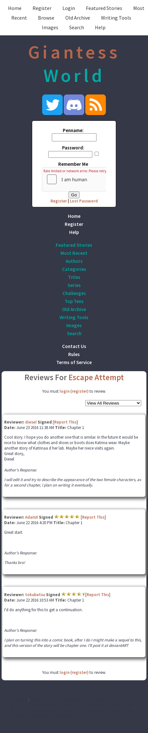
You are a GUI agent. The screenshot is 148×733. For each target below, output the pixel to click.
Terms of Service (74, 362)
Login (68, 8)
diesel (31, 422)
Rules (74, 354)
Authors (74, 261)
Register (41, 8)
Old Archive (77, 17)
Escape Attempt (96, 377)
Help (100, 27)
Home (15, 8)
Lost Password (84, 201)
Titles (74, 277)
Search (76, 27)
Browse (46, 17)
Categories (74, 269)
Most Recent (74, 253)
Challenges (74, 293)
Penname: (73, 130)
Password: (73, 148)
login (64, 391)
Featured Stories (104, 8)
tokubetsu (35, 594)
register (79, 391)
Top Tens (74, 301)
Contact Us (74, 346)
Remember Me (73, 164)
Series (74, 285)
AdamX (31, 517)
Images (50, 27)
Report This (65, 422)
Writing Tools (116, 17)
